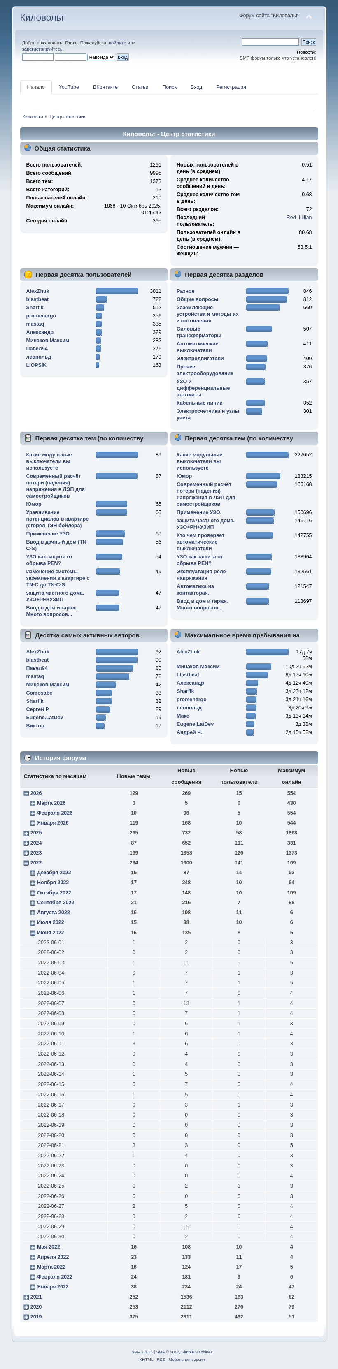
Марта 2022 (51, 1267)
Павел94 (36, 349)
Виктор (35, 726)
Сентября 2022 (55, 903)
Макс (183, 716)
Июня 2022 (50, 933)
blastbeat (37, 299)
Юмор (33, 504)
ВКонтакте (105, 87)
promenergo (41, 316)
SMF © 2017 (167, 1352)
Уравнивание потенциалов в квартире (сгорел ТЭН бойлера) (57, 519)
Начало (36, 87)
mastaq (35, 324)
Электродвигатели (200, 358)
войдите (117, 42)
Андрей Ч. (189, 732)
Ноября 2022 (53, 882)
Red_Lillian (299, 217)
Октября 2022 (54, 893)
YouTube (69, 87)
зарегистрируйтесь (42, 48)
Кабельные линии (200, 403)
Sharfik (34, 307)
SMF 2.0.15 (142, 1352)
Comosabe (39, 693)
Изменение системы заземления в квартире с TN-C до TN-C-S (57, 578)
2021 (36, 1297)
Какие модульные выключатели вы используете (49, 461)
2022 (36, 863)
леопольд (38, 357)
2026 (36, 793)
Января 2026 (53, 823)
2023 (36, 853)
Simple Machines (197, 1352)
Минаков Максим (47, 340)
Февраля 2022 (54, 1277)
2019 (36, 1317)
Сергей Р (37, 709)
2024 (36, 843)
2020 (36, 1307)
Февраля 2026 (54, 813)
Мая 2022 (48, 1247)
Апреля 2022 (53, 1257)
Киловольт (42, 17)
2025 (36, 833)
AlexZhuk (37, 291)
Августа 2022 (53, 912)
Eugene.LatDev (44, 717)
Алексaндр (40, 332)
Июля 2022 (50, 922)
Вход (196, 87)
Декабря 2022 (54, 873)
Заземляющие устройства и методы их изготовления (208, 314)
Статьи (140, 87)
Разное (186, 291)
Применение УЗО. (48, 534)
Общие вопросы (197, 299)
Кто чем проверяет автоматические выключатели (200, 542)
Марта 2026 (51, 803)
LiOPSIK (36, 365)
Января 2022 (53, 1287)
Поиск (169, 87)
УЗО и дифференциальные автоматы (203, 388)
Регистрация (231, 87)
